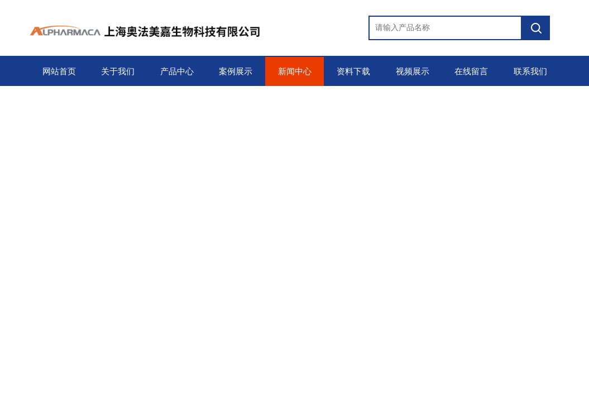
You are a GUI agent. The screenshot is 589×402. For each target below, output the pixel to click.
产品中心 (177, 71)
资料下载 (353, 71)
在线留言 (471, 71)
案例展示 (235, 71)
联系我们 (530, 71)
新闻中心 (295, 71)
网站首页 (59, 71)
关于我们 (118, 71)
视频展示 (412, 71)
